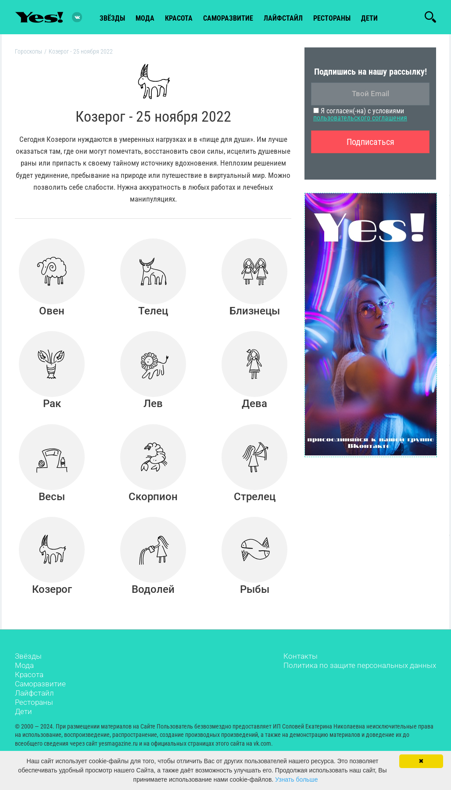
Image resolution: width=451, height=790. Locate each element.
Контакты (300, 656)
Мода (24, 665)
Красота (29, 674)
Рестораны (34, 702)
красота (179, 18)
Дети (369, 18)
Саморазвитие (228, 18)
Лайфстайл (34, 693)
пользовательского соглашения (360, 118)
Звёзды (28, 656)
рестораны (332, 18)
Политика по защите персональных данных (359, 665)
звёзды (112, 18)
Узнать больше (296, 779)
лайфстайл (283, 18)
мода (145, 18)
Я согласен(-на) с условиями (360, 114)
